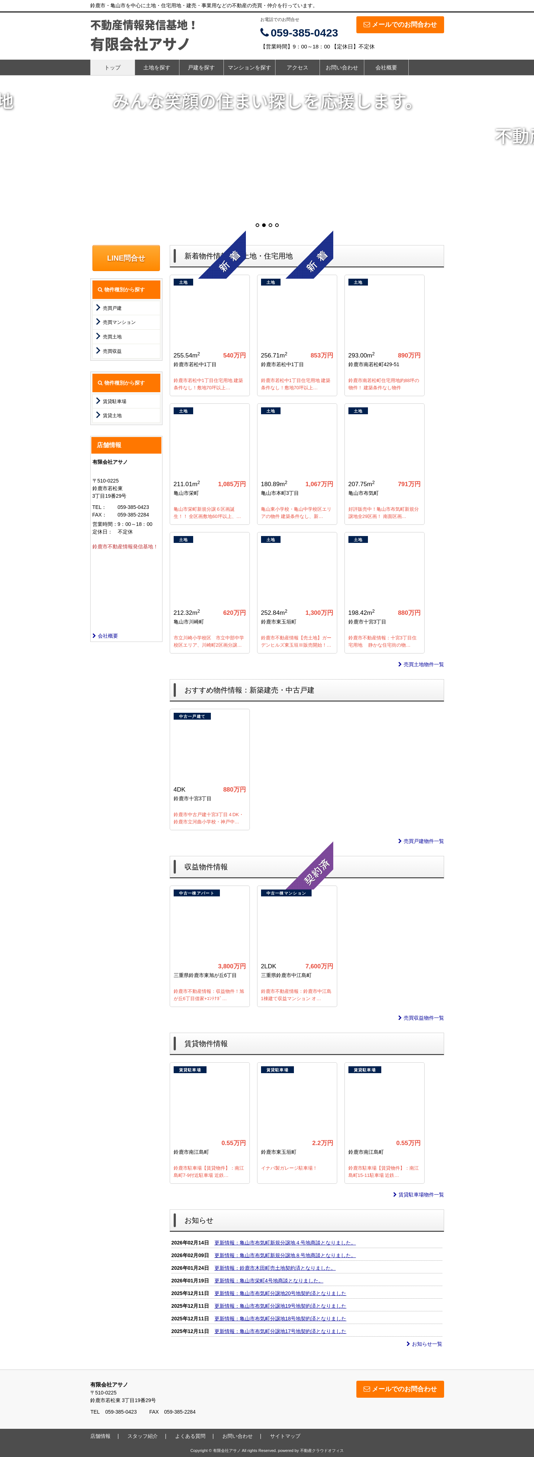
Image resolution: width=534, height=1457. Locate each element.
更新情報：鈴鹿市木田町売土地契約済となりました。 (275, 1268)
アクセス (297, 67)
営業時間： (105, 524)
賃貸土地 (112, 415)
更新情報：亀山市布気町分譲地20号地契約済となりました (280, 1293)
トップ (112, 67)
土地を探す (156, 67)
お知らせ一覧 (424, 1344)
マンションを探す (249, 67)
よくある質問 (190, 1436)
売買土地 (112, 336)
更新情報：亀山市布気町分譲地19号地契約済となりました (280, 1306)
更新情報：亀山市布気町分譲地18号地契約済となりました (280, 1318)
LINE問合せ (126, 258)
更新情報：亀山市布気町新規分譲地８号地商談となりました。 (285, 1255)
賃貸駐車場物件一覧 (418, 1194)
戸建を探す (201, 67)
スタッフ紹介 (142, 1436)
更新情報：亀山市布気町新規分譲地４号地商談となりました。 (285, 1243)
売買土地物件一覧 (421, 664)
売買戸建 (112, 308)
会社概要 (386, 67)
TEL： (99, 507)
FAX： (99, 515)
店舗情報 (100, 1436)
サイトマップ (285, 1436)
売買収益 (112, 351)
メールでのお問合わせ (400, 24)
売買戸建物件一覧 (421, 841)
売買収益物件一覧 (421, 1018)
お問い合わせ (342, 67)
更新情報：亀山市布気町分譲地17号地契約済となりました (280, 1331)
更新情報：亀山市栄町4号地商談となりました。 (269, 1281)
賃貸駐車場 (114, 401)
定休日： (102, 532)
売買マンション (119, 322)
